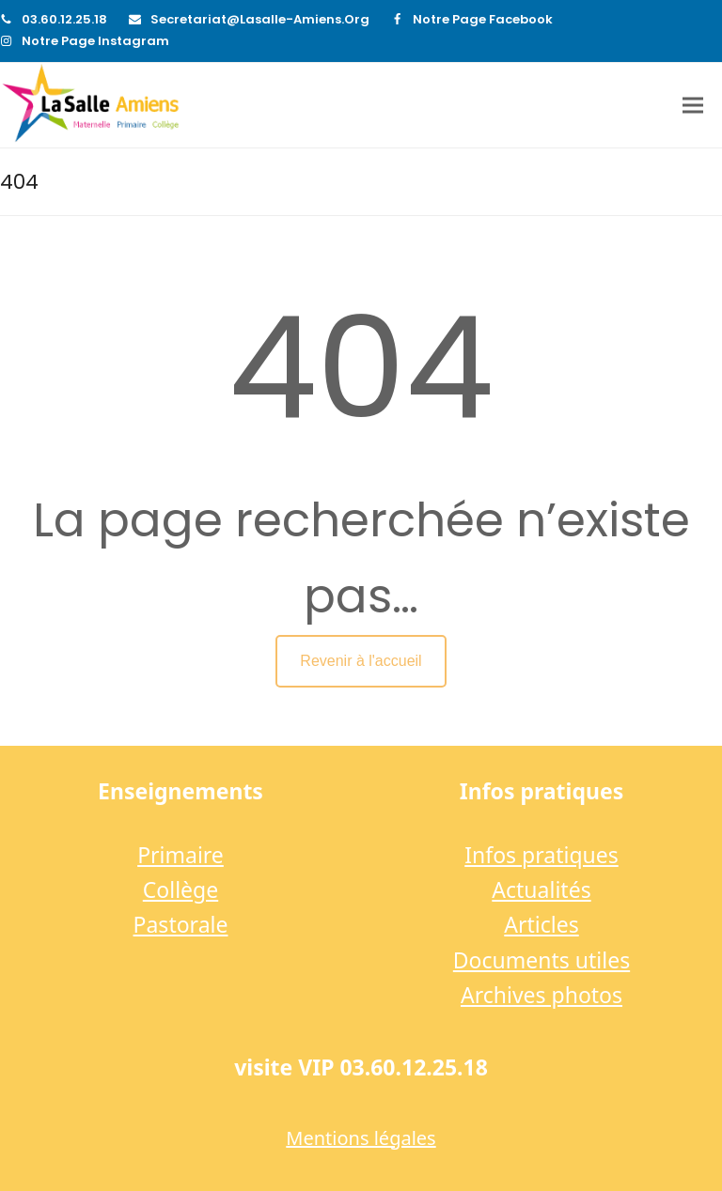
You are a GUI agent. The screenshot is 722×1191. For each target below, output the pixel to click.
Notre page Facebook (483, 19)
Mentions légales (360, 1138)
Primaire (180, 855)
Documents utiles (541, 960)
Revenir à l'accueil (360, 661)
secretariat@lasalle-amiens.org (259, 19)
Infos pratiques (541, 855)
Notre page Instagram (95, 41)
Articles (541, 924)
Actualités (541, 889)
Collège (180, 889)
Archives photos (541, 995)
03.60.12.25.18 (64, 19)
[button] (693, 106)
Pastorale (180, 924)
